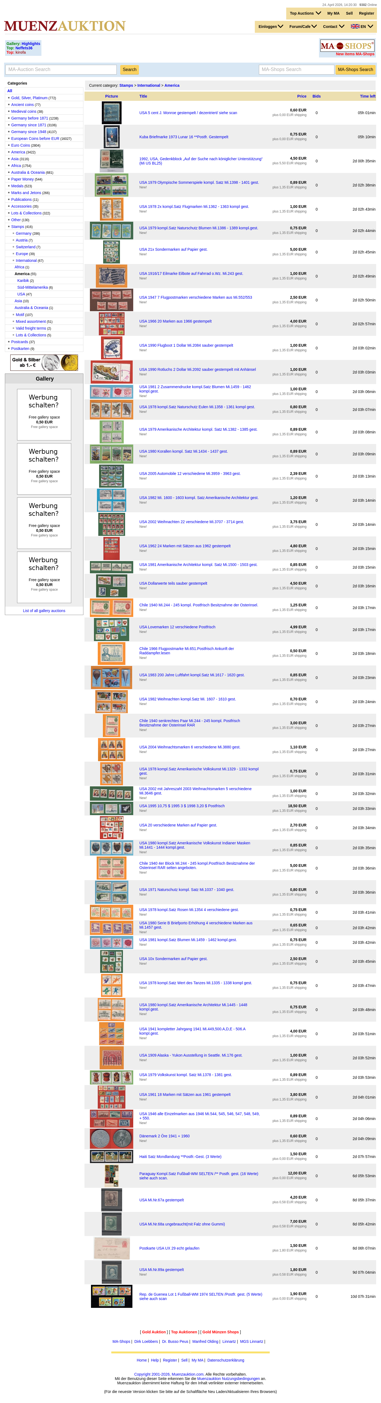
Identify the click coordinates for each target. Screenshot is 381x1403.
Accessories (21, 206)
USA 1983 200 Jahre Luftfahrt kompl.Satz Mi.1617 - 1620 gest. (192, 675)
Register (366, 13)
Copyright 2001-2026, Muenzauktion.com (169, 1374)
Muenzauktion (209, 1378)
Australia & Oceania (28, 172)
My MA (333, 13)
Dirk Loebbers (146, 1341)
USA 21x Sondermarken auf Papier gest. (173, 249)
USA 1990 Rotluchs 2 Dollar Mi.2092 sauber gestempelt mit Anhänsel (197, 369)
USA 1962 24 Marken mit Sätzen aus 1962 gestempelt (185, 546)
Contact (333, 26)
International (26, 260)
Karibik (23, 280)
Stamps (17, 226)
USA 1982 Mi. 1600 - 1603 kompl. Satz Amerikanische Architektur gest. (199, 497)
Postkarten (20, 348)
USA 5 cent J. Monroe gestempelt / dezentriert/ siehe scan (188, 113)
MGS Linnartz (251, 1341)
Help (155, 1360)
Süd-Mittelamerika (32, 287)
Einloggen (271, 26)
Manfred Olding (205, 1341)
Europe (22, 254)
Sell (349, 13)
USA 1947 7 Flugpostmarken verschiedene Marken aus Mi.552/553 (195, 297)
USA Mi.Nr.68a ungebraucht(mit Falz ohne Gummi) (182, 1224)
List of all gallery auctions (44, 611)
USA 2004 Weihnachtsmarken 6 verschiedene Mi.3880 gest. (189, 747)
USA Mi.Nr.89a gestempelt (161, 1269)
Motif (20, 315)
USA (21, 294)
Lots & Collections (26, 213)
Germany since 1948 (28, 132)
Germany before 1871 (29, 118)
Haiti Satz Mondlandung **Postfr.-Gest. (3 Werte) (180, 1156)
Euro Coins (20, 145)
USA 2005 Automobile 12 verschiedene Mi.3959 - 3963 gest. (190, 473)
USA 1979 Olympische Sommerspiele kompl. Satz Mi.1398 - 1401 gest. (199, 182)
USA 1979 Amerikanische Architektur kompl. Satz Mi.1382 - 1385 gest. (198, 429)
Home (142, 1360)
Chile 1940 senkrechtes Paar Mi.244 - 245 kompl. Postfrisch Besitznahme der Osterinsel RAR (189, 723)
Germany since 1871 (28, 125)
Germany (24, 233)
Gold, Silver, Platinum (29, 98)
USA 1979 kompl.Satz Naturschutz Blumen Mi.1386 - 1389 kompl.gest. (198, 228)
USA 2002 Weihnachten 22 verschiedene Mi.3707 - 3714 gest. (191, 522)
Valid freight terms (31, 328)
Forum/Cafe (303, 26)
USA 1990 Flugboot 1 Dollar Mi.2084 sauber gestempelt (186, 345)
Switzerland (25, 247)
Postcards (19, 342)
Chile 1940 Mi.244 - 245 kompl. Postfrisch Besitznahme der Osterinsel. (198, 605)
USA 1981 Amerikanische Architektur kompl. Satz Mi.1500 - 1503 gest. (198, 564)
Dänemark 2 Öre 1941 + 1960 (164, 1136)
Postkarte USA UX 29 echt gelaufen (169, 1248)
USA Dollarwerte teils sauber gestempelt (173, 583)
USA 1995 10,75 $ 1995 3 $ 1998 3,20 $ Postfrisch (182, 806)
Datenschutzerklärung (225, 1360)
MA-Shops (121, 1341)
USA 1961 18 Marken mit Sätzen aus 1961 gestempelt (185, 1094)
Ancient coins (22, 104)
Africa (16, 165)
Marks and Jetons (26, 193)
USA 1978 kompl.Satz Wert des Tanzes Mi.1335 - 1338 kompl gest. (195, 983)
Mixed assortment (31, 321)
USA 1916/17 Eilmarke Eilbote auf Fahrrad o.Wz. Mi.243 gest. (191, 273)
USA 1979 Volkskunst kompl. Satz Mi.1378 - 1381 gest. (185, 1075)
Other (16, 220)
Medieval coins (24, 111)
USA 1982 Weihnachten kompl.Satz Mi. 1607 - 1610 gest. (187, 699)
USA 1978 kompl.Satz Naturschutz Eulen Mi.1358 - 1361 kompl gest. (197, 407)
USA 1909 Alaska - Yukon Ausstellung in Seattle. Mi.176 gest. (191, 1055)
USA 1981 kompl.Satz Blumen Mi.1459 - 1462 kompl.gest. (188, 940)
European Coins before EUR (35, 138)
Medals (17, 186)
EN (362, 26)
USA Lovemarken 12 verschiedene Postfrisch (177, 627)
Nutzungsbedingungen (241, 1378)
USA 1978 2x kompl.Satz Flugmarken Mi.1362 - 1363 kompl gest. (194, 206)
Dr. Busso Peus (175, 1341)
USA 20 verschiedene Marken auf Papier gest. (178, 825)
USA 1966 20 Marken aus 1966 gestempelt (175, 321)
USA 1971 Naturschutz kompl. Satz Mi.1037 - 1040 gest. (186, 889)
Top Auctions (305, 13)
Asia (15, 159)
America (18, 152)
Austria (22, 240)
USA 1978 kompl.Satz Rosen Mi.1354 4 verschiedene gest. (189, 910)
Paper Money (22, 179)
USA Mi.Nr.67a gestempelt (161, 1200)
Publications (21, 199)
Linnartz (229, 1341)
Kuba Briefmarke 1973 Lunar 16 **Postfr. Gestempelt (183, 137)
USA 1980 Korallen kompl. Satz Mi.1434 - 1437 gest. (183, 451)
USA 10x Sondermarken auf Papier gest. (173, 959)
